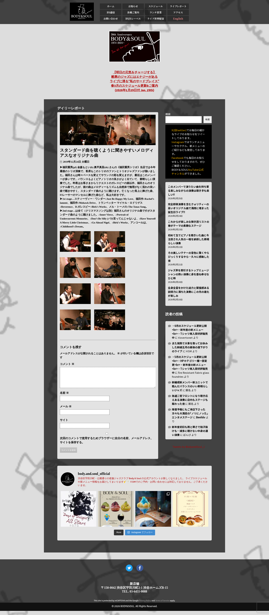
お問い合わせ (110, 18)
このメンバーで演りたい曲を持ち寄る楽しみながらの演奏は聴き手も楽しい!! (188, 190)
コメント (67, 364)
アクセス (178, 12)
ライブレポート (178, 6)
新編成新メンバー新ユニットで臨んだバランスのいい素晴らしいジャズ (190, 386)
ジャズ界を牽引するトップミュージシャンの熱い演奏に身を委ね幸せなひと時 (188, 274)
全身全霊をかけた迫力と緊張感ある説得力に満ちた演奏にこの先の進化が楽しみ (188, 291)
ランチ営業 (156, 12)
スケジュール (155, 6)
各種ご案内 (133, 12)
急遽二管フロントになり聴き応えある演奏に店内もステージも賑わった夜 (190, 399)
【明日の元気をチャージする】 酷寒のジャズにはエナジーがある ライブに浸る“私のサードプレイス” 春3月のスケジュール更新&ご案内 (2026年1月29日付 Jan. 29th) (134, 81)
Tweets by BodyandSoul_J (188, 446)
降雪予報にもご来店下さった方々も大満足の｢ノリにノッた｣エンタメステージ (190, 413)
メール (66, 410)
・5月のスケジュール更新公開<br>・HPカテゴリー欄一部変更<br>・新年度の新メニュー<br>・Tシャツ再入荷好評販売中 (190, 364)
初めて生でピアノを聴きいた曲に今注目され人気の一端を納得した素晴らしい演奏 (188, 239)
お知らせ (133, 6)
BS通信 (111, 12)
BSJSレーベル (133, 18)
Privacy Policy (145, 604)
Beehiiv (200, 417)
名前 (64, 397)
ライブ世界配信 (155, 18)
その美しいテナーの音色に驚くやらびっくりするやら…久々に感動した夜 (188, 256)
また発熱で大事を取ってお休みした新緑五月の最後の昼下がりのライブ (190, 347)
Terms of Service (162, 604)
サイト (64, 424)
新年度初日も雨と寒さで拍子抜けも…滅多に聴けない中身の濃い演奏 (190, 431)
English (178, 18)
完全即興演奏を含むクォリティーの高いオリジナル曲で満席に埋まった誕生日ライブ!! (188, 208)
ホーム (110, 6)
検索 (168, 114)
